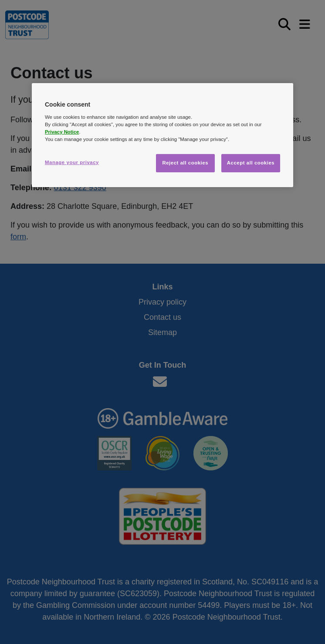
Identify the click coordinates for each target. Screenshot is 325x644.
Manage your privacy (72, 162)
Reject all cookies (185, 162)
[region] (162, 135)
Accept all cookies (251, 162)
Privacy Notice (62, 131)
